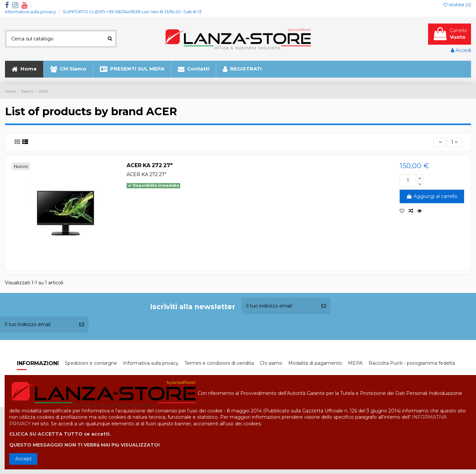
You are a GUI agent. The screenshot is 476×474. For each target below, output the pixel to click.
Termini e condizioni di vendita (219, 363)
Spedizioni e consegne (91, 363)
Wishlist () (457, 4)
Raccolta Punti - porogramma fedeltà (412, 363)
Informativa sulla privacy (31, 11)
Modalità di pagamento (315, 363)
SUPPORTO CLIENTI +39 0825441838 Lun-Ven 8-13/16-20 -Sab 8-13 (132, 11)
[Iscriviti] (324, 306)
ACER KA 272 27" (150, 165)
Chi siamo (271, 363)
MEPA (355, 363)
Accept (23, 459)
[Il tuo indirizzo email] (279, 306)
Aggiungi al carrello (431, 196)
